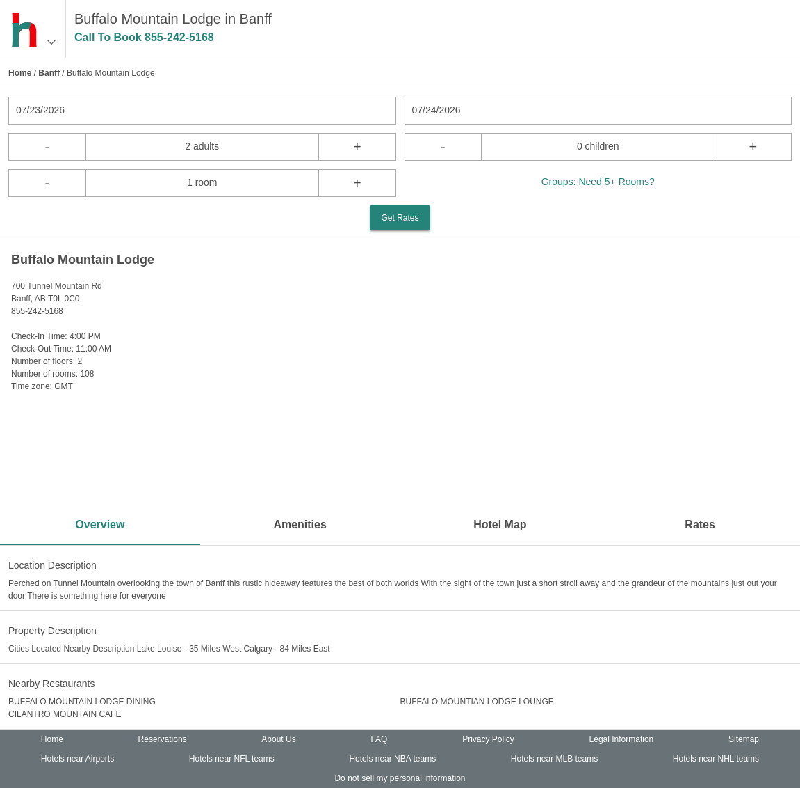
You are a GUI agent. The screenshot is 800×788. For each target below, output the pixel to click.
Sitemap (743, 739)
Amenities (299, 524)
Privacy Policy (488, 739)
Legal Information (621, 739)
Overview (99, 524)
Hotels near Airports (77, 759)
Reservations (162, 739)
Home (19, 73)
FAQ (378, 739)
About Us (278, 739)
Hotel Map (499, 524)
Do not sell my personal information (399, 778)
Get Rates (399, 218)
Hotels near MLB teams (554, 759)
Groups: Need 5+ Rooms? (598, 181)
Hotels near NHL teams (716, 759)
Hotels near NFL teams (232, 759)
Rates (700, 524)
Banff (49, 73)
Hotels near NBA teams (392, 759)
